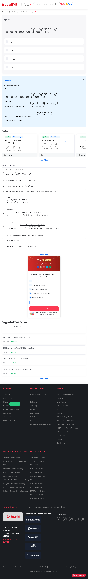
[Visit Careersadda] (33, 519)
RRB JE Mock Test (36, 495)
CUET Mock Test (36, 483)
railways (33, 402)
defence (33, 409)
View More (44, 160)
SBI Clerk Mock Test (37, 457)
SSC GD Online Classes (12, 465)
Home (3, 12)
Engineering (47, 507)
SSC (31, 398)
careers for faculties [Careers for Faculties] (11, 409)
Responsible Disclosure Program (15, 567)
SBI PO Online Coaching (12, 457)
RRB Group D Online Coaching (14, 461)
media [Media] (5, 402)
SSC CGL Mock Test (37, 476)
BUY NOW (44, 308)
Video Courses (62, 406)
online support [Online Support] (9, 420)
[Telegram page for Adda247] (71, 519)
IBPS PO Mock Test (37, 491)
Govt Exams (26, 507)
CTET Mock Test (36, 472)
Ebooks (60, 409)
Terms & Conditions (56, 567)
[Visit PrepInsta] (33, 528)
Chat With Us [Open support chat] (79, 575)
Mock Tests (61, 398)
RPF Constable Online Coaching (15, 487)
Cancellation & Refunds (37, 567)
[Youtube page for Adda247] (83, 519)
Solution (7, 80)
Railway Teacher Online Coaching (15, 491)
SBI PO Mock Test (36, 469)
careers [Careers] (6, 406)
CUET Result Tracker (64, 432)
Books (59, 413)
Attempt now (28, 141)
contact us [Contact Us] (7, 398)
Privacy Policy (70, 567)
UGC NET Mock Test (38, 498)
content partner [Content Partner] (9, 417)
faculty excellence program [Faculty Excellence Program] (40, 424)
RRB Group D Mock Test (39, 480)
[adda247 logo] (13, 516)
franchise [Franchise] (7, 413)
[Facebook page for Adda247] (77, 519)
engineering (34, 413)
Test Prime (61, 443)
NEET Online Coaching (11, 476)
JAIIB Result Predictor (65, 420)
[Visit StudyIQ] (33, 546)
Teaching (57, 507)
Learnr (59, 447)
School (65, 507)
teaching (33, 406)
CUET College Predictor (66, 417)
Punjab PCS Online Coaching (14, 483)
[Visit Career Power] (33, 555)
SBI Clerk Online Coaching (13, 469)
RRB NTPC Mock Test (38, 465)
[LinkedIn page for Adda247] (58, 519)
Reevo (59, 439)
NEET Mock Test (36, 487)
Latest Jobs (37, 507)
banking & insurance (38, 394)
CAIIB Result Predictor (65, 424)
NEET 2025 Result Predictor (67, 428)
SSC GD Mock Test (37, 461)
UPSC (32, 417)
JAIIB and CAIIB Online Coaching (16, 480)
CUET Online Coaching (12, 472)
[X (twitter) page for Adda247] (65, 519)
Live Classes (61, 402)
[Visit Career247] (33, 537)
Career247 (61, 435)
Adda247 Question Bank (66, 394)
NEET (32, 420)
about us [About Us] (7, 394)
